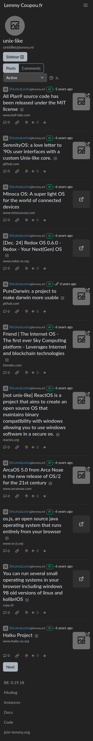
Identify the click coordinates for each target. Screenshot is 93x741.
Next (10, 666)
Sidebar (15, 56)
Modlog (10, 692)
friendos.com (12, 365)
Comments (31, 68)
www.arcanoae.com (17, 488)
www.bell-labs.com (16, 115)
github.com (11, 164)
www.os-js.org (13, 543)
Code (8, 722)
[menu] (85, 5)
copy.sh (8, 605)
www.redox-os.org (16, 261)
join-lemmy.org (17, 732)
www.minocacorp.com (19, 212)
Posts (11, 68)
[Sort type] (25, 77)
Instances (12, 702)
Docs (8, 712)
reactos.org (11, 440)
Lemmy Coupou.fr (23, 5)
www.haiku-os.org (16, 641)
